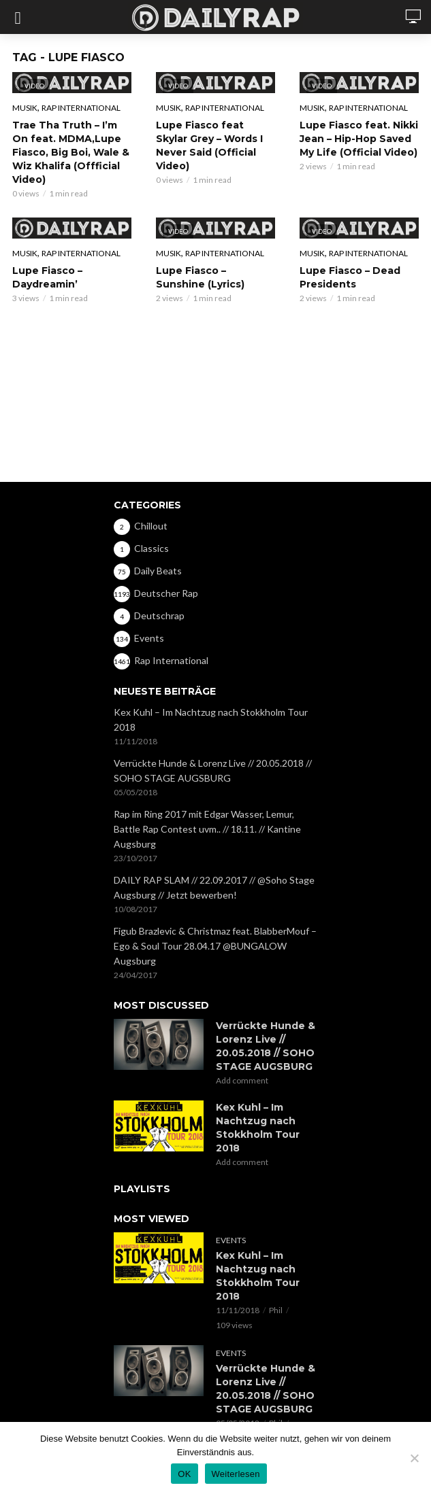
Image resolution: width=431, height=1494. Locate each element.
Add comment (242, 1080)
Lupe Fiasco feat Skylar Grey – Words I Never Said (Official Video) (209, 145)
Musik (24, 108)
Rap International (81, 108)
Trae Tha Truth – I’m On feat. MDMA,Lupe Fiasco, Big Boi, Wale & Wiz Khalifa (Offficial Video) (70, 152)
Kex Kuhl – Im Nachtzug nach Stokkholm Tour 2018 (211, 719)
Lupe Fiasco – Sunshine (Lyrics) (200, 277)
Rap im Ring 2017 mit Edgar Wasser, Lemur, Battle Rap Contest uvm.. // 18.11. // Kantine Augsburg (207, 829)
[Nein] (414, 1458)
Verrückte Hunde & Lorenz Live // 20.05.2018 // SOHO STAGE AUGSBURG (213, 770)
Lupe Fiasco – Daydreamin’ (47, 277)
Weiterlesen (236, 1474)
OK (184, 1474)
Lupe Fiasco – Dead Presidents (350, 277)
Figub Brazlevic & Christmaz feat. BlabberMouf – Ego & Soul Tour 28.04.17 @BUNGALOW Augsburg (215, 946)
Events (231, 1240)
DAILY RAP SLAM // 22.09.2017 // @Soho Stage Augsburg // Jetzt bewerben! (214, 887)
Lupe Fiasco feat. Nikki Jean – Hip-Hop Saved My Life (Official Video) (359, 138)
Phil (276, 1310)
